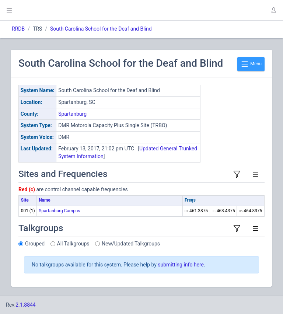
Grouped (35, 244)
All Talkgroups (73, 244)
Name (44, 200)
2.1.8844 (25, 305)
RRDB (18, 29)
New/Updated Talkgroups (131, 244)
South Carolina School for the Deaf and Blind (101, 29)
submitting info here (181, 265)
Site (25, 200)
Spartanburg (72, 114)
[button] (273, 10)
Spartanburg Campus (59, 210)
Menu (251, 64)
